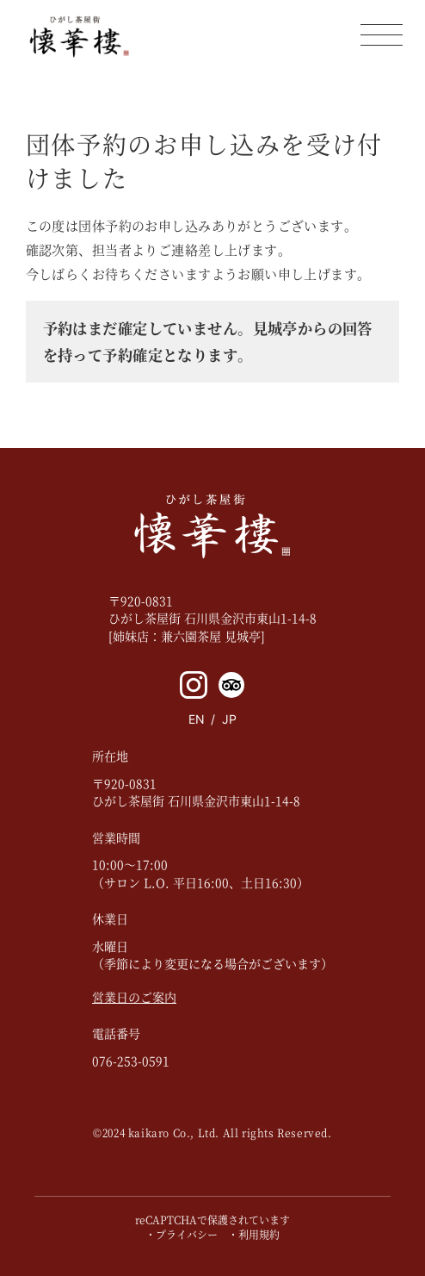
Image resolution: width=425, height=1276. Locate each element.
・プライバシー (181, 1234)
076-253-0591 (130, 1060)
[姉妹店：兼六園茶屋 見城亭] (186, 635)
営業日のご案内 (134, 996)
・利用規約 (254, 1234)
